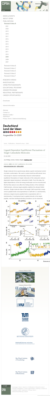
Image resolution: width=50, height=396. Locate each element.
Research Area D (10, 71)
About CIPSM (8, 18)
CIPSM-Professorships (12, 85)
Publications (8, 21)
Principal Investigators (17, 388)
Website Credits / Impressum (20, 390)
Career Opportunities (11, 95)
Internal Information (9, 105)
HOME (3, 10)
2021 (6, 26)
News (20, 387)
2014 (6, 44)
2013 (6, 47)
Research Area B (10, 66)
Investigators (8, 82)
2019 (6, 31)
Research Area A (10, 23)
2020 (6, 29)
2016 (6, 39)
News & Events (9, 16)
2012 (6, 49)
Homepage (15, 387)
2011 (6, 52)
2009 (6, 57)
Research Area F (10, 76)
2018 (6, 34)
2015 (6, 41)
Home (5, 143)
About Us (25, 387)
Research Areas (9, 80)
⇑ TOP (5, 386)
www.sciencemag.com (10, 166)
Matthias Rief (28, 160)
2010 (6, 54)
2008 (6, 59)
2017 (6, 36)
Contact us (6, 112)
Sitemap (5, 110)
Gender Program (10, 90)
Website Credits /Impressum (8, 115)
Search (26, 391)
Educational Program (12, 88)
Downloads (6, 100)
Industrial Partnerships (13, 93)
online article (20, 166)
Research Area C (10, 68)
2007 (6, 62)
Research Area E (10, 73)
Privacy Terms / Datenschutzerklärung (14, 118)
